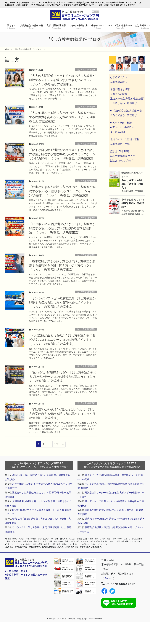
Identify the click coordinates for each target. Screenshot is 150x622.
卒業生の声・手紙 (120, 144)
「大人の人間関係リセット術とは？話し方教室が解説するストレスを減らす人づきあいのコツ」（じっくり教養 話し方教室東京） (62, 80)
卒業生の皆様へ (118, 82)
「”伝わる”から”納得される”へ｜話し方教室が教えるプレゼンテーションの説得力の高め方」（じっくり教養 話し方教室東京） (63, 376)
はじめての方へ (118, 77)
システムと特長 (118, 94)
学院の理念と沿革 (120, 89)
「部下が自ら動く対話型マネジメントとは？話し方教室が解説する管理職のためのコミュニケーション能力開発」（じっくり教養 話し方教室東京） (62, 154)
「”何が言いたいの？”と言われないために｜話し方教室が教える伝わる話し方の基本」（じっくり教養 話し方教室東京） (62, 414)
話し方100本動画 (119, 151)
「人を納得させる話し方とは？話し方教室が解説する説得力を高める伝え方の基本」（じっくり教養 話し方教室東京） (62, 117)
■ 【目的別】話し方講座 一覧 (126, 110)
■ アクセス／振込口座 (122, 127)
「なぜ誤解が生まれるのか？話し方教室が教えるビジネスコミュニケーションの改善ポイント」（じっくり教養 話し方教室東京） (62, 339)
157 (56, 444)
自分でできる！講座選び (123, 115)
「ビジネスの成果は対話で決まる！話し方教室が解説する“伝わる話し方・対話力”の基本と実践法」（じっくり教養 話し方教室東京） (62, 228)
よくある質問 (117, 132)
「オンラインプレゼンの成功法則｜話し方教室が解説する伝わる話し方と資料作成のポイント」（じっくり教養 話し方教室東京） (62, 302)
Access (108, 578)
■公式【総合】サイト (16, 571)
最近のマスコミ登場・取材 (124, 139)
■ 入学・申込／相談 (121, 122)
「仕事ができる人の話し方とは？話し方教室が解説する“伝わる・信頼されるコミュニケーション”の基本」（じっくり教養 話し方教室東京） (62, 191)
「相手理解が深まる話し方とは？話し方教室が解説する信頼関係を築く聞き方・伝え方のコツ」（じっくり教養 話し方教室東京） (62, 265)
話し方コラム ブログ (121, 160)
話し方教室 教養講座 (86, 69)
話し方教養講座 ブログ (122, 156)
